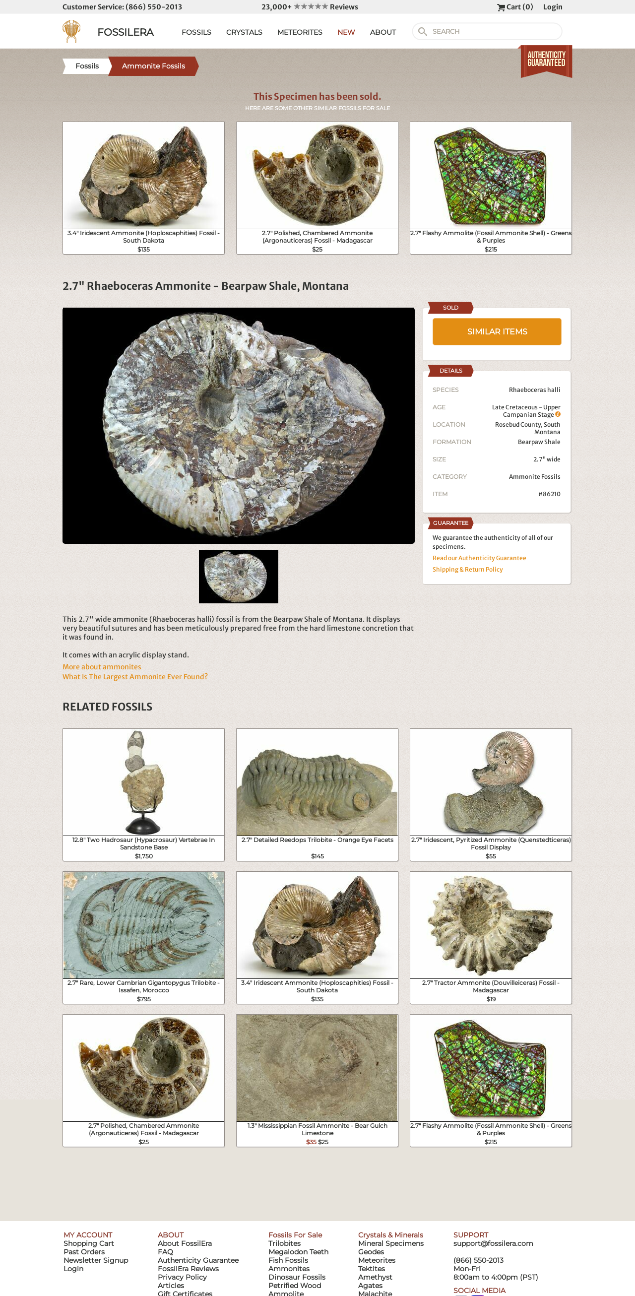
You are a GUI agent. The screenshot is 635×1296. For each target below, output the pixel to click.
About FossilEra (185, 1243)
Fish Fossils (288, 1260)
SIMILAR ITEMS (497, 331)
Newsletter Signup (96, 1260)
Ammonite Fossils (535, 476)
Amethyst (375, 1277)
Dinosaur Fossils (296, 1277)
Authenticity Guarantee (198, 1260)
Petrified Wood (294, 1285)
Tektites (371, 1268)
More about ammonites (102, 666)
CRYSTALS (244, 32)
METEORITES (299, 32)
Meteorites (376, 1260)
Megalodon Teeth (298, 1251)
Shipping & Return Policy (468, 569)
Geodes (371, 1251)
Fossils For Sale (295, 1235)
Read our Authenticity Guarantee (479, 558)
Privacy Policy (182, 1277)
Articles (171, 1285)
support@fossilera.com (493, 1243)
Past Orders (84, 1251)
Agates (370, 1285)
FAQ (165, 1251)
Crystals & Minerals (390, 1235)
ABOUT (383, 32)
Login (553, 6)
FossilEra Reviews (188, 1268)
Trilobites (284, 1243)
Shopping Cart (89, 1243)
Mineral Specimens (391, 1243)
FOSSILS (196, 32)
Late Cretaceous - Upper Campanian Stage (526, 410)
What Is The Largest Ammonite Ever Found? (135, 676)
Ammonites (289, 1268)
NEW (346, 32)
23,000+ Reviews (309, 6)
